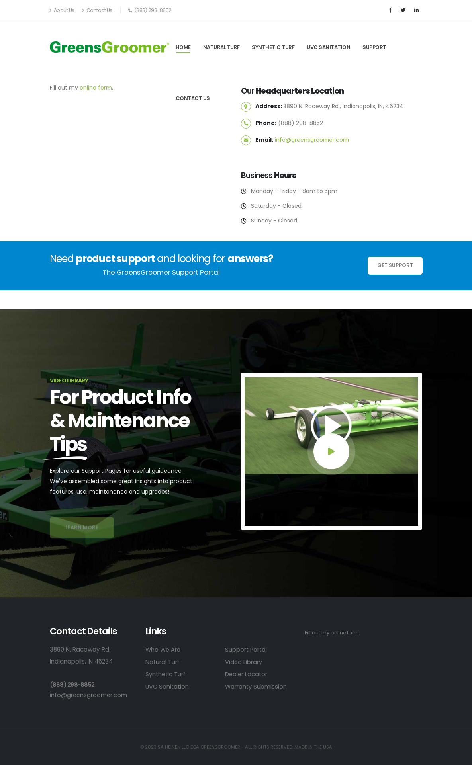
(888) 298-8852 (73, 684)
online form (96, 88)
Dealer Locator (246, 674)
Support (374, 47)
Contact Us (97, 10)
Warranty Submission (256, 686)
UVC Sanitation (328, 47)
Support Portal (246, 649)
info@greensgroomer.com (312, 140)
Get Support (395, 265)
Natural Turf (221, 47)
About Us (62, 10)
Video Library (244, 662)
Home (183, 47)
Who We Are (163, 649)
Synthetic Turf (273, 47)
